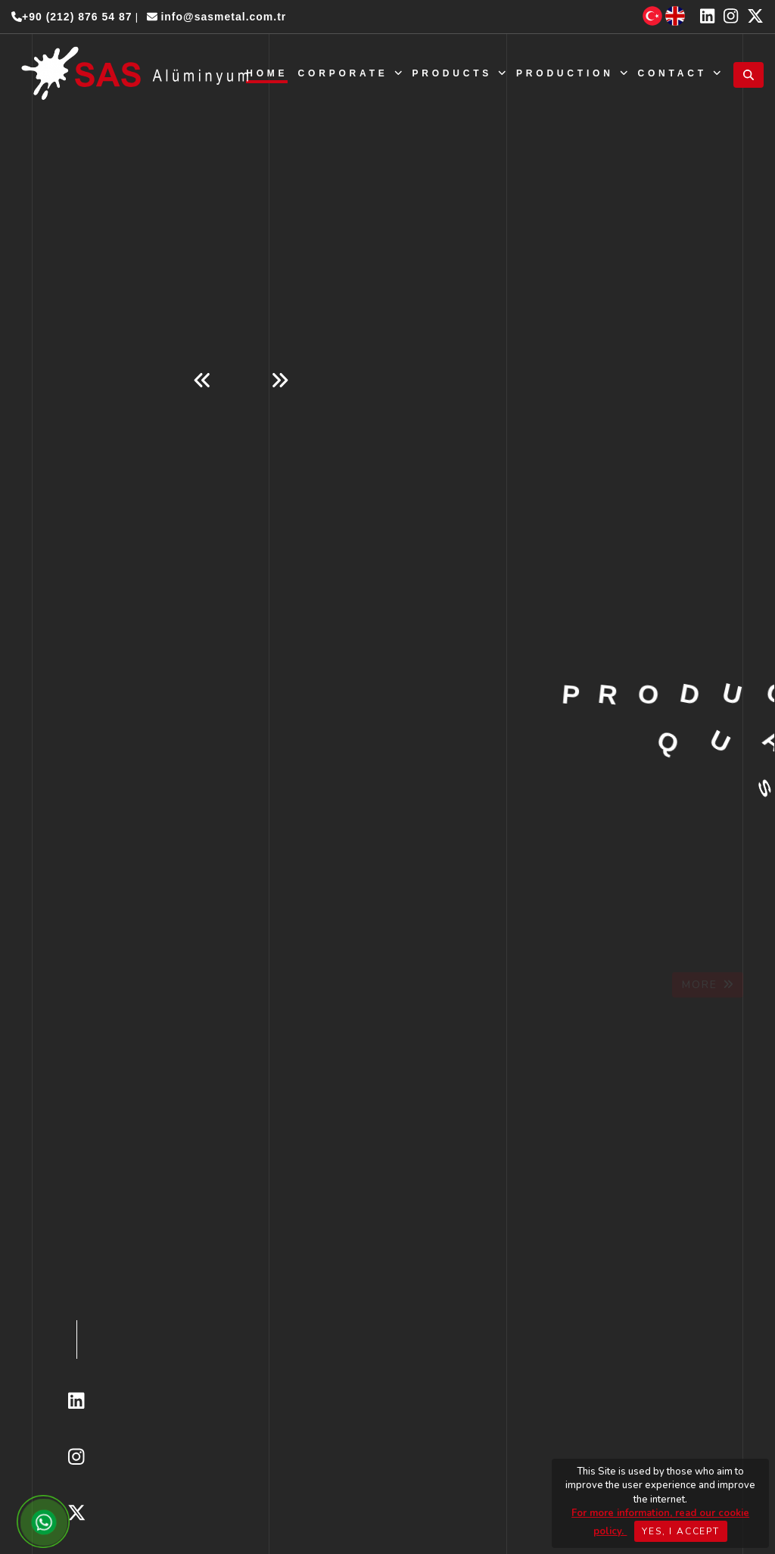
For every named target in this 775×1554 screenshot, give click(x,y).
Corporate (350, 73)
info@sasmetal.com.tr (217, 17)
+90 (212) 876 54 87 (71, 17)
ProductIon (571, 73)
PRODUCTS (459, 73)
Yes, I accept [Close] (680, 1531)
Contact (679, 73)
